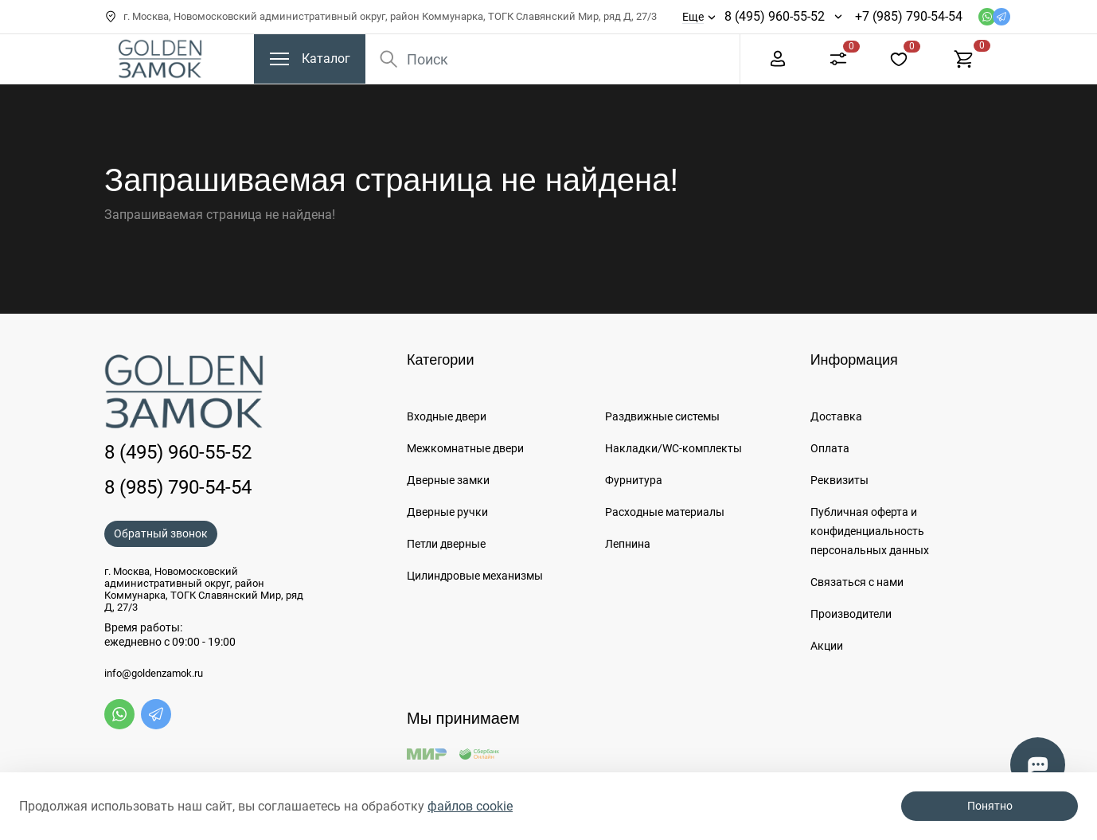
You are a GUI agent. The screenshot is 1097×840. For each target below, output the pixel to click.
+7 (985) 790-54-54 (908, 16)
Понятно (990, 805)
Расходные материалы (664, 512)
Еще (693, 16)
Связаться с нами (857, 582)
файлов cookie (470, 806)
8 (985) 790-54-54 (178, 487)
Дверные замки (448, 480)
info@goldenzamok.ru (153, 673)
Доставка (836, 416)
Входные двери (446, 416)
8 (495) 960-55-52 (774, 16)
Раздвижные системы (662, 416)
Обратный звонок (161, 533)
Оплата (829, 448)
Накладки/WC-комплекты (673, 448)
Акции (826, 645)
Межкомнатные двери (465, 448)
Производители (851, 614)
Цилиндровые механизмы (475, 575)
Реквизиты (839, 480)
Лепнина (627, 543)
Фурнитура (633, 480)
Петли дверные (446, 543)
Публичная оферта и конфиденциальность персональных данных (869, 531)
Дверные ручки (447, 512)
